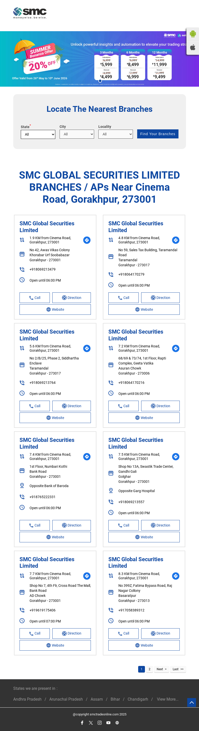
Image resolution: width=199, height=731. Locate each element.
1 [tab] (99, 80)
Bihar (115, 699)
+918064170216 (131, 383)
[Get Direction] (87, 240)
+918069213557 (131, 502)
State (26, 127)
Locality (104, 127)
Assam (97, 699)
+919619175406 (43, 610)
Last (175, 669)
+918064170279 (131, 274)
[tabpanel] (99, 59)
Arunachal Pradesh (66, 699)
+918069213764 (43, 383)
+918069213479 (43, 269)
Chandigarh (138, 699)
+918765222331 (43, 497)
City (63, 127)
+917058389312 (131, 610)
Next (160, 669)
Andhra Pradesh (27, 699)
